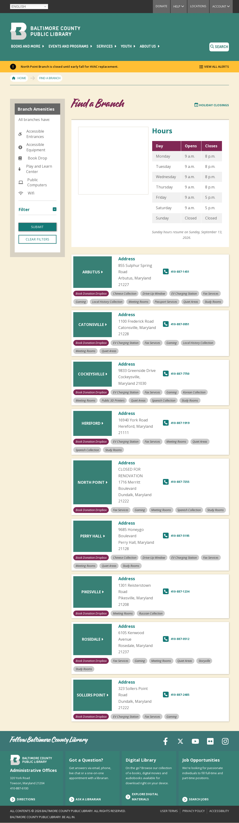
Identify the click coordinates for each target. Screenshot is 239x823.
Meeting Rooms (36, 294)
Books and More (28, 46)
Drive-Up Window (37, 238)
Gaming (29, 266)
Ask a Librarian (85, 799)
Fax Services (32, 258)
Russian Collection (38, 323)
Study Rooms (33, 345)
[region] (187, 185)
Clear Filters (37, 377)
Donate (161, 6)
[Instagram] (225, 741)
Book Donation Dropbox (35, 220)
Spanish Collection (38, 330)
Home (22, 78)
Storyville (30, 338)
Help (180, 6)
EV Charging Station (33, 248)
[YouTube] (195, 741)
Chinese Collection (38, 230)
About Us (150, 46)
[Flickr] (210, 741)
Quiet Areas (32, 316)
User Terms (169, 811)
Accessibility (219, 811)
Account (222, 6)
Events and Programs (71, 46)
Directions (22, 799)
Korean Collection (37, 273)
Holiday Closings (211, 105)
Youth (128, 46)
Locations (198, 6)
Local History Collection (33, 284)
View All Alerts (216, 66)
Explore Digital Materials (142, 796)
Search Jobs (195, 799)
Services (107, 46)
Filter (24, 209)
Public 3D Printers (38, 309)
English (18, 6)
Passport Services (37, 301)
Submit (37, 364)
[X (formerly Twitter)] (180, 741)
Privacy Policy (194, 811)
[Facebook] (165, 741)
